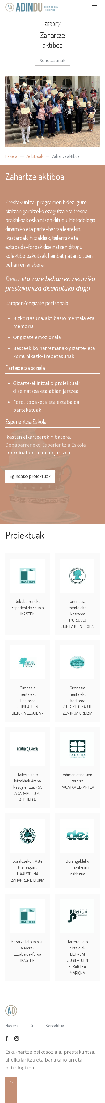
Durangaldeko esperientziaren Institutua (78, 860)
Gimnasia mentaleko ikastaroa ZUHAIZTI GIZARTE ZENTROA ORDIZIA (77, 693)
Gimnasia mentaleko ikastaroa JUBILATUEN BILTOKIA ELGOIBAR (27, 693)
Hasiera (11, 156)
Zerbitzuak (34, 156)
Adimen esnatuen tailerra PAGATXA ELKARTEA (77, 774)
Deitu (12, 278)
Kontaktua (54, 1018)
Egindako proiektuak (30, 476)
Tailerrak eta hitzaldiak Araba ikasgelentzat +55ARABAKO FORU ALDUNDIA (28, 780)
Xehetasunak (52, 60)
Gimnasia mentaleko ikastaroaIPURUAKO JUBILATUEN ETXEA (77, 606)
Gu (32, 1018)
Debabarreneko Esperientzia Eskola (45, 445)
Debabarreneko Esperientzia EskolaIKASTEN (28, 600)
